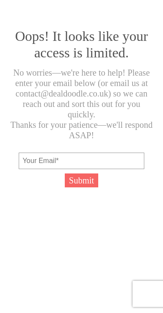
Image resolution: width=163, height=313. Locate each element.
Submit (81, 180)
